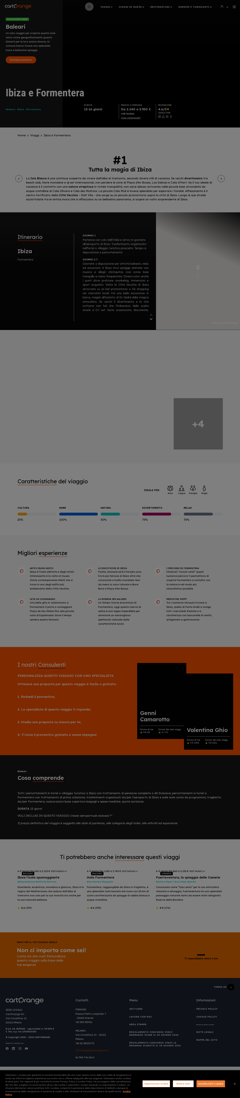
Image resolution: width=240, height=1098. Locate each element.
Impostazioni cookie (156, 1083)
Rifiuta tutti (183, 1083)
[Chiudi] (234, 1084)
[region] (120, 1084)
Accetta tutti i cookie (210, 1083)
